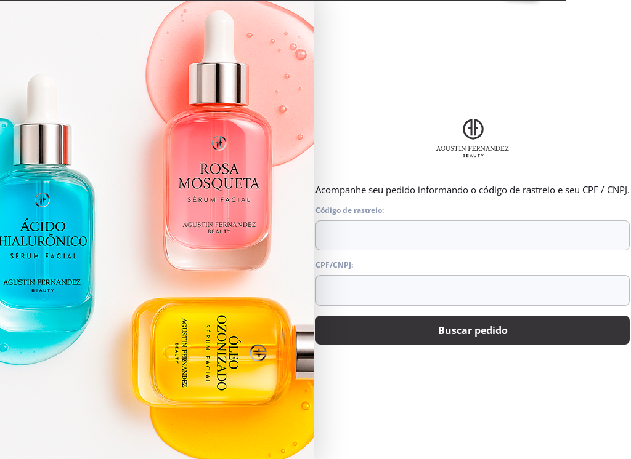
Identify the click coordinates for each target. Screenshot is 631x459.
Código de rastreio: (473, 228)
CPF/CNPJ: (473, 283)
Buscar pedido (473, 330)
